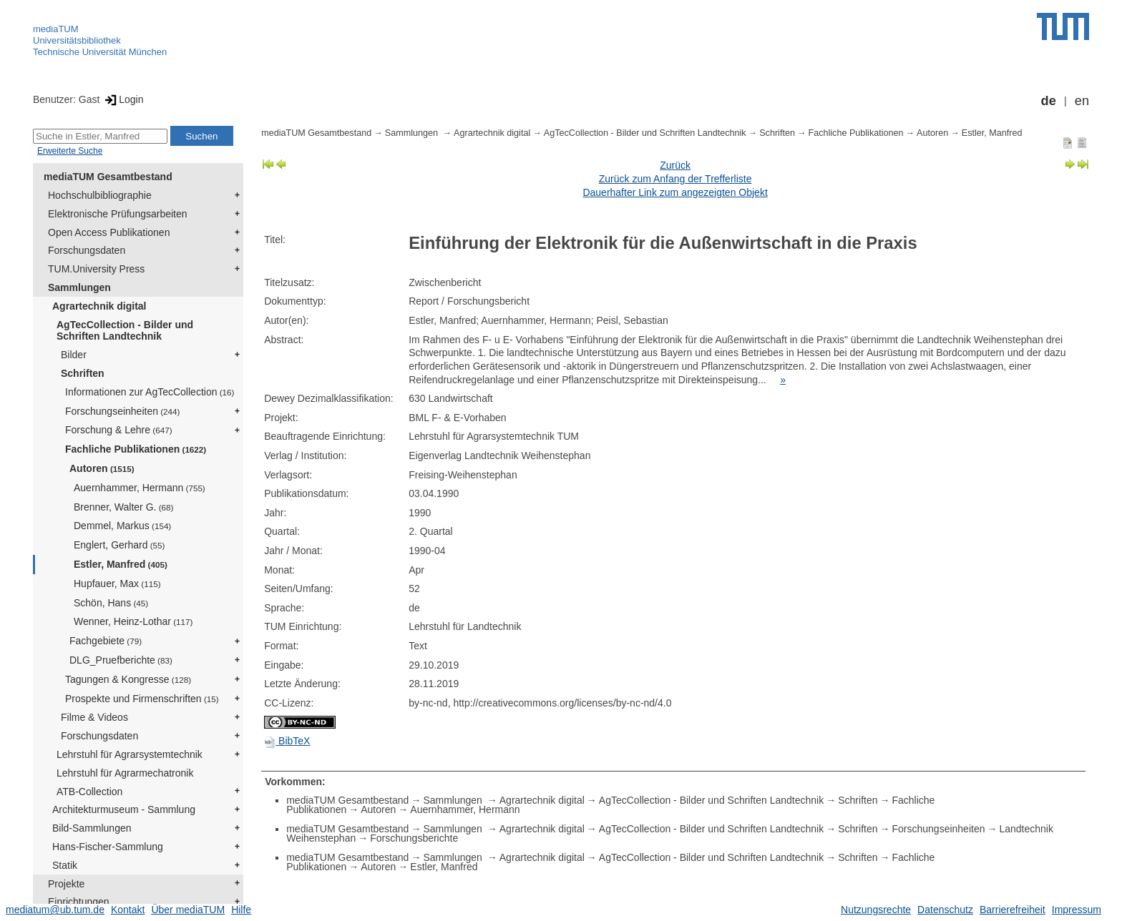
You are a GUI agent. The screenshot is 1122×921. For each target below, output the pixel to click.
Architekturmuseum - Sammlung (123, 809)
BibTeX (287, 741)
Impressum (1076, 909)
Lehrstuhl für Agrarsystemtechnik (130, 754)
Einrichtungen (78, 901)
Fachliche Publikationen (135, 449)
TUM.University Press (96, 269)
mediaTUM (56, 29)
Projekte (66, 884)
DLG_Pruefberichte (120, 660)
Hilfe (241, 909)
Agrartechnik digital (99, 306)
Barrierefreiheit (1012, 909)
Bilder (74, 354)
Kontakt (128, 909)
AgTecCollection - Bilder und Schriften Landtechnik (125, 331)
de (1048, 101)
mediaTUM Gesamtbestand (108, 176)
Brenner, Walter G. (123, 507)
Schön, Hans (111, 603)
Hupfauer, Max (117, 583)
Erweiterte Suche (69, 151)
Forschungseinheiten (122, 411)
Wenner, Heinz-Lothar (133, 621)
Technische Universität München (100, 51)
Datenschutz (945, 909)
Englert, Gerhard (119, 545)
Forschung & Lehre (118, 429)
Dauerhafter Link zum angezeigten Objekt (674, 192)
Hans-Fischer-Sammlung (107, 846)
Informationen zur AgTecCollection (149, 392)
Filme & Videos (94, 717)
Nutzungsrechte (876, 909)
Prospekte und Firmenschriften (142, 698)
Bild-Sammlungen (92, 828)
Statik (64, 865)
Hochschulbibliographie (100, 195)
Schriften (82, 373)
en (1082, 101)
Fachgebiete (105, 640)
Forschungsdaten (86, 250)
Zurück (675, 165)
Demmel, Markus (122, 525)
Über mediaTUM (188, 909)
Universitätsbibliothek (77, 40)
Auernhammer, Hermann (139, 487)
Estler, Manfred (120, 564)
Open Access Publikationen (109, 232)
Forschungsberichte (414, 838)
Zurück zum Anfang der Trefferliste (675, 178)
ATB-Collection (89, 791)
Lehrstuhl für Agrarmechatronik (125, 773)
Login (122, 99)
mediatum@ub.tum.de (55, 909)
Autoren (102, 468)
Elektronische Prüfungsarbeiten (117, 214)
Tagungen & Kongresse (128, 679)
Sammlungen (79, 287)
